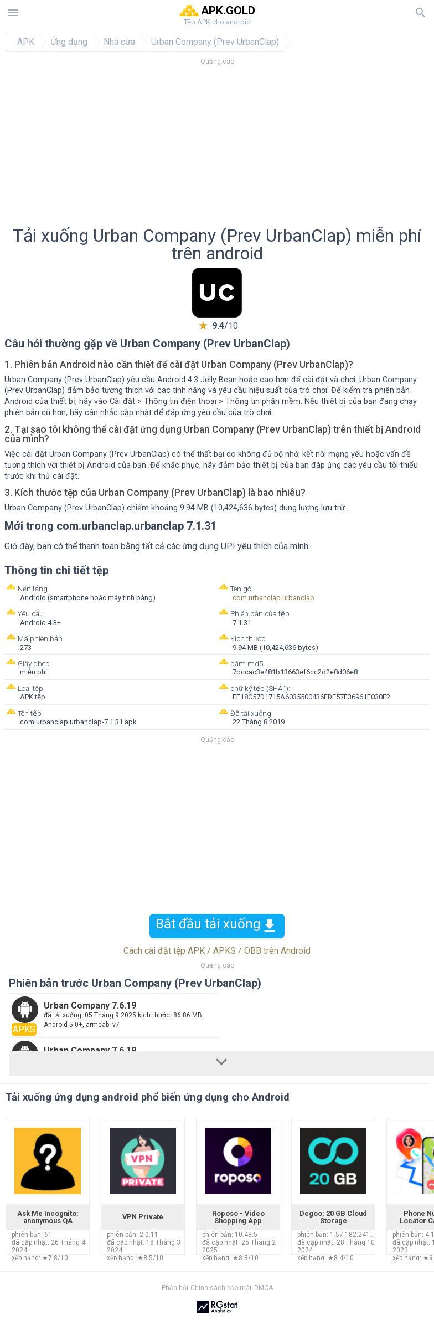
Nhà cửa (119, 42)
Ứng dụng (68, 42)
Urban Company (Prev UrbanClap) (215, 42)
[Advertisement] (217, 149)
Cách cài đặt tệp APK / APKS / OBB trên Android (217, 950)
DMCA (263, 1288)
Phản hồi (175, 1288)
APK (25, 42)
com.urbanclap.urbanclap (273, 598)
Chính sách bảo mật (221, 1288)
